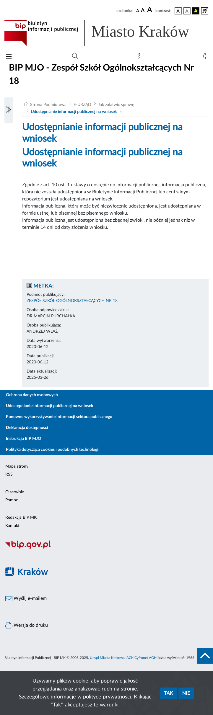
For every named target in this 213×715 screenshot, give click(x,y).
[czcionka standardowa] (137, 10)
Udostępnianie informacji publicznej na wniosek (74, 112)
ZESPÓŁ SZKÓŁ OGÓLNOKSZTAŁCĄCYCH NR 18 (72, 301)
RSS (9, 474)
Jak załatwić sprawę (116, 105)
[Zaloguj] (206, 57)
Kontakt (12, 526)
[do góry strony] (205, 656)
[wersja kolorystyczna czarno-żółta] (196, 11)
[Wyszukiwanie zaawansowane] (75, 56)
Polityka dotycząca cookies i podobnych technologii (53, 450)
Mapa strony (16, 466)
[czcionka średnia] (142, 11)
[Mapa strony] (140, 57)
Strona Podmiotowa (48, 105)
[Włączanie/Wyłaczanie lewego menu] (8, 110)
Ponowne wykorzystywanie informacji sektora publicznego (59, 417)
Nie (186, 693)
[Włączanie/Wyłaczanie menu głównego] (8, 57)
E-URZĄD (82, 105)
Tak (168, 693)
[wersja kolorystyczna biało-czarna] (187, 11)
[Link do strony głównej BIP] (105, 33)
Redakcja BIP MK (21, 517)
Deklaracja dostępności (27, 428)
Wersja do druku (26, 625)
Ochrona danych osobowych (32, 395)
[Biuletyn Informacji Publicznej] (106, 548)
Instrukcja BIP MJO (23, 439)
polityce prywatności (107, 697)
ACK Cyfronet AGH (141, 658)
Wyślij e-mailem (26, 598)
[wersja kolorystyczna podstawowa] (178, 11)
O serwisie (14, 492)
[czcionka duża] (150, 10)
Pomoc (11, 500)
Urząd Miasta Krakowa (107, 658)
